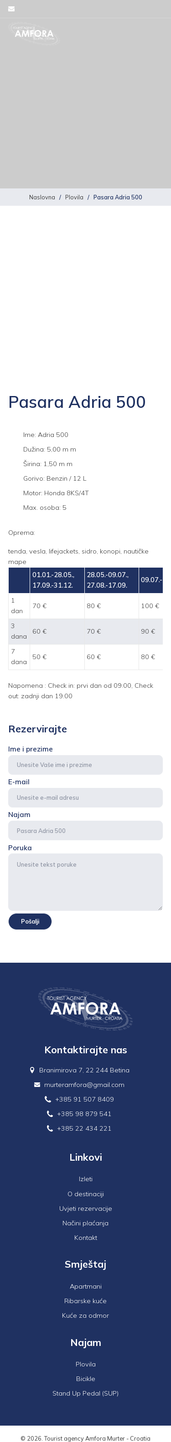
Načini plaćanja (85, 1223)
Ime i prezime (85, 760)
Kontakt (85, 1238)
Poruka (85, 877)
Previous (20, 349)
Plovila (74, 197)
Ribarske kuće (85, 1301)
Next (150, 349)
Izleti (86, 1179)
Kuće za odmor (85, 1315)
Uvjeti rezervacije (85, 1208)
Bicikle (85, 1379)
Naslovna (42, 197)
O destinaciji (85, 1194)
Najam (85, 825)
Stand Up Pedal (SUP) (85, 1393)
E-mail (85, 792)
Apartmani (86, 1286)
